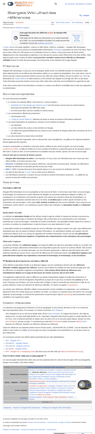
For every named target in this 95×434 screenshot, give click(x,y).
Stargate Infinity (21, 349)
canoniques (57, 50)
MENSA (79, 321)
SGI (6, 349)
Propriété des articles (64, 390)
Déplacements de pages (37, 381)
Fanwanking (60, 377)
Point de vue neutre (54, 372)
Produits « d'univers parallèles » (47, 379)
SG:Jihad (77, 40)
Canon (70, 397)
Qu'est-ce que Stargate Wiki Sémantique (59, 374)
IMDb (7, 169)
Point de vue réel (67, 372)
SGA (85, 321)
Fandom (32, 399)
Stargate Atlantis (22, 343)
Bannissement (64, 381)
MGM (85, 76)
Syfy (80, 76)
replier (88, 367)
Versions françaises (35, 397)
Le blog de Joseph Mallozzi (21, 119)
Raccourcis (76, 35)
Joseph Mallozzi (20, 79)
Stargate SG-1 (15, 340)
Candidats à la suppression (38, 386)
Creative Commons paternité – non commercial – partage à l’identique (50, 422)
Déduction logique (22, 28)
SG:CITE (77, 37)
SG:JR (77, 39)
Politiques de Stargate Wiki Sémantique (56, 408)
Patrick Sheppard (53, 314)
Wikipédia (9, 164)
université (57, 321)
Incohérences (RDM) (10, 149)
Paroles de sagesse (44, 392)
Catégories (8, 408)
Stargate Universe (22, 346)
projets (50, 33)
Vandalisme (33, 392)
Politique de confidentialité (11, 429)
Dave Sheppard (11, 321)
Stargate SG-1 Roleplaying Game (22, 351)
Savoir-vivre (67, 386)
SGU (7, 346)
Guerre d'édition (51, 388)
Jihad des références (39, 372)
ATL (13, 343)
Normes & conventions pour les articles (42, 370)
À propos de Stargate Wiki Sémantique (33, 429)
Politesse (59, 386)
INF (12, 349)
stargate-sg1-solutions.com (36, 105)
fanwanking (72, 285)
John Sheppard (57, 310)
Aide (51, 402)
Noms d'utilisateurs (52, 381)
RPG (7, 351)
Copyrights (51, 386)
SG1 (7, 340)
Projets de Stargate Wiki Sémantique (26, 408)
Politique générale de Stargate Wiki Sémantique (46, 367)
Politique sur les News (43, 394)
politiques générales (45, 43)
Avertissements (51, 429)
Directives (23, 398)
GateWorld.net (16, 105)
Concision (59, 370)
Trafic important (48, 397)
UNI (13, 346)
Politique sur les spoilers (37, 374)
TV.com (27, 172)
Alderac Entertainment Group (71, 351)
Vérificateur (41, 383)
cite (30, 330)
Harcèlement (52, 390)
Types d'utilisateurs (61, 397)
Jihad (6, 47)
